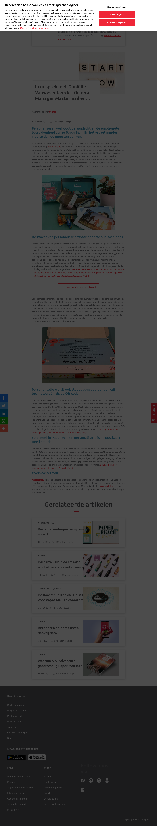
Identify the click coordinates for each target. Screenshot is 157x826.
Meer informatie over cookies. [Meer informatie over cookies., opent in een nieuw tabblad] (34, 22)
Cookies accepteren (117, 17)
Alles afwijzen (117, 9)
